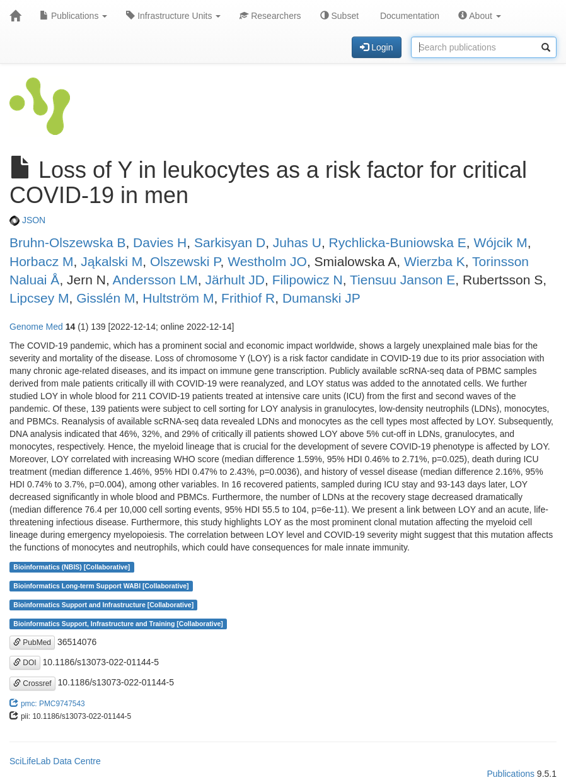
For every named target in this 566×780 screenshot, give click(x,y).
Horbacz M (41, 261)
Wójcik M (500, 242)
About (479, 16)
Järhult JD (235, 279)
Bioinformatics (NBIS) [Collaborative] (71, 567)
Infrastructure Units (173, 16)
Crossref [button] (32, 683)
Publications (73, 16)
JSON (27, 220)
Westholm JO (267, 261)
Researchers (270, 16)
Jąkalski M (111, 261)
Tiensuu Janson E (402, 279)
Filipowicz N (307, 279)
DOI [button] (25, 662)
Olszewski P (185, 261)
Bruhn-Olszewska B (67, 242)
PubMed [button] (32, 642)
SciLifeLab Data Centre (55, 761)
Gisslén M (105, 298)
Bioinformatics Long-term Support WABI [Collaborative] (100, 586)
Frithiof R (248, 298)
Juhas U (297, 242)
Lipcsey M (39, 298)
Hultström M (178, 298)
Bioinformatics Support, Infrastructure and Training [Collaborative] (118, 623)
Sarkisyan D (229, 242)
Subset (339, 16)
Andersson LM (154, 279)
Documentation (408, 16)
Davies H (160, 242)
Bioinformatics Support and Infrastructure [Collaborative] (103, 604)
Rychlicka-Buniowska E (397, 242)
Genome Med (36, 327)
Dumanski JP (321, 298)
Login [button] (376, 47)
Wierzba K (434, 261)
